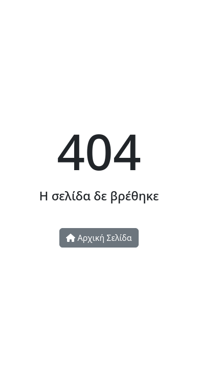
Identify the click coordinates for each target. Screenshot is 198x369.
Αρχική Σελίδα (98, 237)
